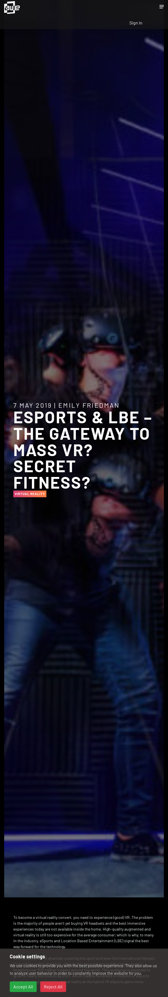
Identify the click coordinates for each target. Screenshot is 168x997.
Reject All (53, 986)
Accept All (23, 986)
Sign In (135, 22)
